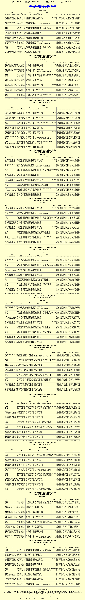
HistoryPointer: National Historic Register (32, 2)
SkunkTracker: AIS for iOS (66, 2)
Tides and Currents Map (16, 2)
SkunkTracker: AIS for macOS (51, 2)
